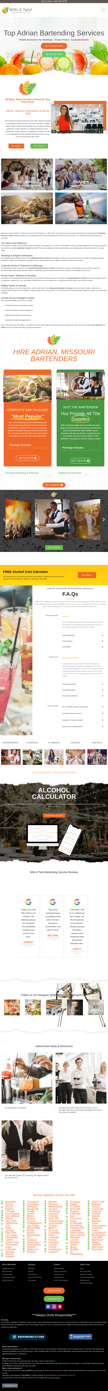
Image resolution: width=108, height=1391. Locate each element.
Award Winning (68, 635)
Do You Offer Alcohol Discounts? (75, 707)
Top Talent (67, 647)
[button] (77, 118)
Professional (67, 641)
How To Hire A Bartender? (72, 726)
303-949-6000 (49, 1375)
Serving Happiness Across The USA (54, 1195)
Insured (65, 616)
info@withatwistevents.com (65, 1375)
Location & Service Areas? (72, 720)
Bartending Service (70, 696)
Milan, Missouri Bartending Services (64, 772)
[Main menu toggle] (103, 10)
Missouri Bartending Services (41, 772)
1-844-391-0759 (60, 1)
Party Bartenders (69, 690)
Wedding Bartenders (70, 658)
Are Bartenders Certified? (15, 1108)
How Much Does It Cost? (72, 713)
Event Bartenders (69, 684)
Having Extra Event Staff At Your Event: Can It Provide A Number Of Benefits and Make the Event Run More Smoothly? (80, 1110)
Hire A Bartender (9, 1264)
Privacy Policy (55, 1377)
